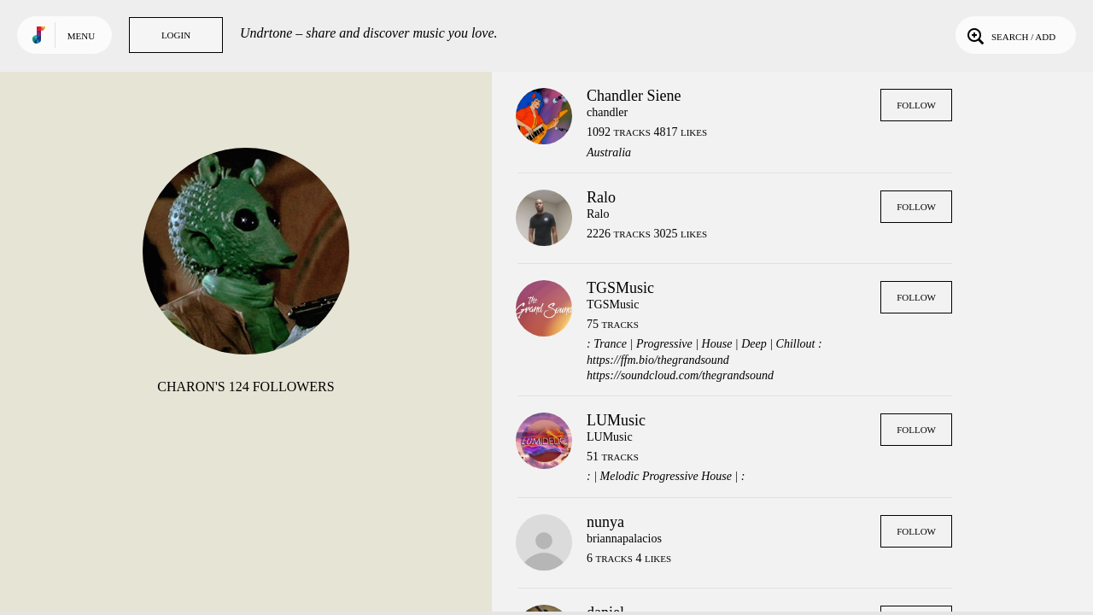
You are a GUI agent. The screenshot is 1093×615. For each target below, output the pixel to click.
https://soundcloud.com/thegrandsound (680, 375)
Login (175, 35)
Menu (81, 36)
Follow (916, 105)
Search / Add (1009, 35)
